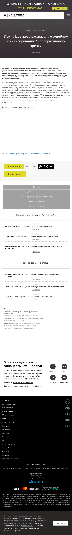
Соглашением (27, 526)
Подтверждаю (60, 523)
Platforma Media (40, 30)
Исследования (7, 430)
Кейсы (4, 419)
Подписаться (14, 166)
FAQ (3, 441)
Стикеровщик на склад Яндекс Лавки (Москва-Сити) (23, 318)
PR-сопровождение (8, 415)
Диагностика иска (8, 408)
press (23, 386)
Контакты (5, 451)
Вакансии (5, 455)
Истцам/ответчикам (9, 404)
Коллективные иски (8, 411)
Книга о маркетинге (9, 444)
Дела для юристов (8, 426)
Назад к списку (14, 174)
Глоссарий (5, 433)
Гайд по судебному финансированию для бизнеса (29, 153)
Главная (28, 30)
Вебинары (5, 437)
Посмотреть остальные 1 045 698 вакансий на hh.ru (19, 328)
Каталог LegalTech (8, 422)
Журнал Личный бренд (10, 448)
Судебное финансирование (37, 192)
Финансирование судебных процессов (36, 197)
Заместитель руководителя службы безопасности (23, 323)
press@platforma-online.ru (23, 383)
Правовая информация (10, 459)
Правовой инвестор (37, 201)
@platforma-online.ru (33, 386)
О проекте (5, 400)
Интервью (37, 187)
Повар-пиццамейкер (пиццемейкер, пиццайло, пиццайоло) (21, 312)
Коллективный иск (36, 206)
